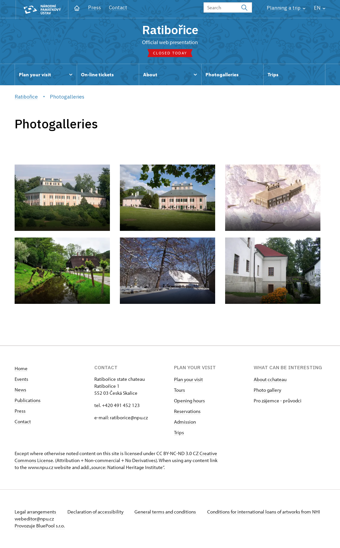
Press (94, 7)
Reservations (187, 411)
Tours (179, 390)
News (20, 390)
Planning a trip (286, 8)
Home (21, 369)
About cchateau (270, 380)
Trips (179, 433)
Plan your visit (188, 380)
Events (21, 379)
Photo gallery (267, 390)
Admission (185, 422)
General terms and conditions (166, 512)
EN (319, 8)
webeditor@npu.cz (53, 519)
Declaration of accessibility (96, 512)
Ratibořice (170, 30)
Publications (28, 400)
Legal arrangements (36, 512)
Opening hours (189, 401)
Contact (118, 7)
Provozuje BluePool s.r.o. (40, 526)
